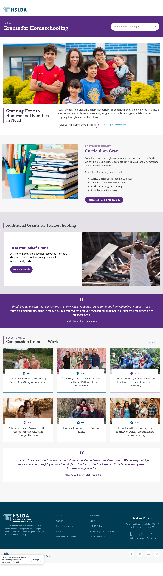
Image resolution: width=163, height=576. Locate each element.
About (59, 515)
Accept (36, 559)
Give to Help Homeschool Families (78, 124)
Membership (95, 515)
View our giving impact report (114, 124)
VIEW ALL (153, 342)
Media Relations (97, 536)
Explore (7, 23)
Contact (140, 535)
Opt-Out (15, 562)
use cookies (9, 557)
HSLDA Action (96, 526)
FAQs (58, 531)
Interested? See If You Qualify (104, 199)
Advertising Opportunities (101, 531)
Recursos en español (66, 536)
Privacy (49, 556)
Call (132, 535)
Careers (59, 520)
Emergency (151, 535)
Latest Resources (64, 526)
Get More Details (21, 269)
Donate (92, 520)
